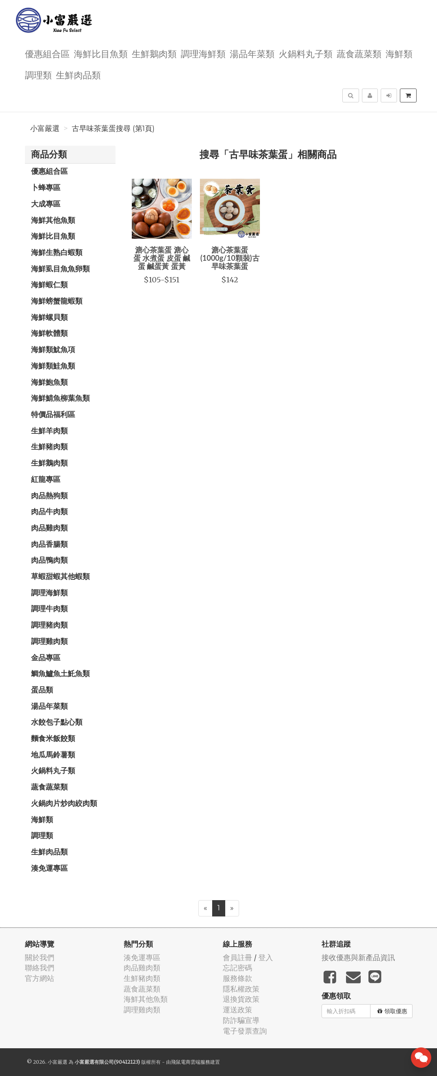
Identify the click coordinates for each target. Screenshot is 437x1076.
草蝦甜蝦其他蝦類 (60, 576)
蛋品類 (42, 689)
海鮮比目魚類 (101, 53)
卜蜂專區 (45, 187)
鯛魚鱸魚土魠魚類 (60, 673)
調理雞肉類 (49, 641)
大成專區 (45, 203)
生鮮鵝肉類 (154, 53)
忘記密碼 (237, 967)
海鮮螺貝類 (49, 317)
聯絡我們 (39, 967)
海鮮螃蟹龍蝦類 (56, 300)
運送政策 (237, 1009)
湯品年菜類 (252, 53)
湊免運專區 (49, 867)
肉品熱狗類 (49, 495)
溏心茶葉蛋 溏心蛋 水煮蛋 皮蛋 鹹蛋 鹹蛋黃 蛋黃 (161, 258)
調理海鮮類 (203, 53)
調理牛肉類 (49, 608)
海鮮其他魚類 (53, 219)
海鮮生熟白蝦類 (56, 252)
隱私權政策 (241, 989)
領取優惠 (392, 1011)
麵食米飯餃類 (53, 738)
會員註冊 (237, 957)
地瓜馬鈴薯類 (53, 754)
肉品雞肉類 (49, 527)
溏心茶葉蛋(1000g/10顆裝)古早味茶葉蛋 (229, 258)
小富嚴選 (45, 128)
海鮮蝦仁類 (49, 284)
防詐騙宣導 (241, 1020)
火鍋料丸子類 (306, 53)
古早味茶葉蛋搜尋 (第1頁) (113, 128)
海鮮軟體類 (49, 332)
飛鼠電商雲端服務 (190, 1062)
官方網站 (39, 978)
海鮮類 (399, 53)
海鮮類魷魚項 (53, 349)
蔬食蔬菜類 (359, 53)
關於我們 (39, 957)
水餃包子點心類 (56, 721)
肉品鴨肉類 (49, 559)
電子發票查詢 (245, 1031)
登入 (265, 957)
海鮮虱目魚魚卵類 (60, 268)
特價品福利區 (53, 414)
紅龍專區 (45, 479)
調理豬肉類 (49, 624)
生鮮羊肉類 (49, 430)
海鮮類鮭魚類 (53, 365)
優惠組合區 (47, 53)
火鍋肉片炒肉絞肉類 (64, 803)
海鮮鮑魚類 (49, 381)
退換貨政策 (241, 999)
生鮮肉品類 (78, 74)
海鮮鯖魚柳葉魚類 (60, 397)
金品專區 (45, 657)
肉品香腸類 (49, 543)
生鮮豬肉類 (49, 446)
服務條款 (237, 978)
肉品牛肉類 (49, 511)
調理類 (38, 74)
